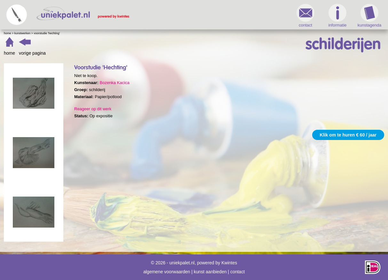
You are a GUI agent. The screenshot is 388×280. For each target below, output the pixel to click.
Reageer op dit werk (92, 108)
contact (305, 15)
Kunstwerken (22, 33)
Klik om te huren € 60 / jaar (348, 134)
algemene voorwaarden (166, 271)
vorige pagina (32, 53)
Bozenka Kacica (114, 82)
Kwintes (229, 262)
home (9, 53)
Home (7, 33)
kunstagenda (369, 15)
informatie (337, 15)
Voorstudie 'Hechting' (47, 33)
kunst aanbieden (210, 271)
